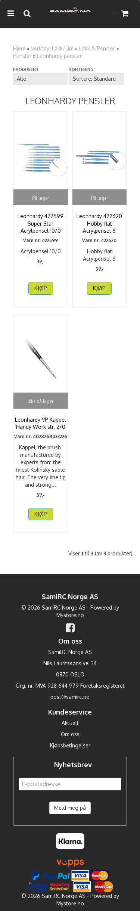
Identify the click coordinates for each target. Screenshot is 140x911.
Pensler (22, 56)
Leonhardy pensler (59, 56)
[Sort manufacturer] (40, 79)
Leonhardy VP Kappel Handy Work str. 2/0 (40, 423)
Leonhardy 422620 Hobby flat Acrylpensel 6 (99, 223)
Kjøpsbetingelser (70, 745)
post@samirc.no (70, 697)
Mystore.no (70, 615)
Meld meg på (70, 808)
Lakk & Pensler (97, 48)
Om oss (70, 734)
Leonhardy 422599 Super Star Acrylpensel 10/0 (40, 223)
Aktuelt (70, 723)
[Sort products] (96, 79)
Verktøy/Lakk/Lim (52, 48)
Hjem (19, 48)
